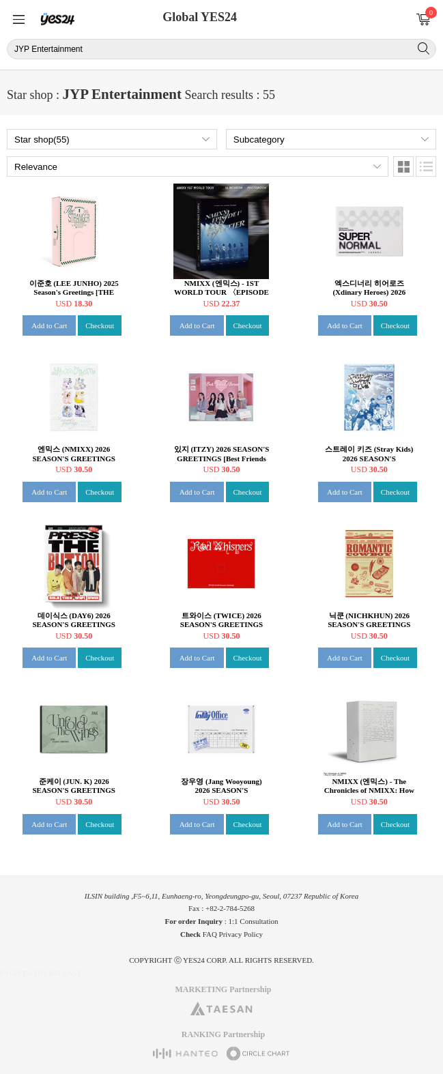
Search (423, 48)
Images (403, 166)
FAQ (210, 934)
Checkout (99, 325)
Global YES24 (199, 17)
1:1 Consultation (253, 921)
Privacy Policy (241, 934)
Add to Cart (49, 325)
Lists (426, 166)
